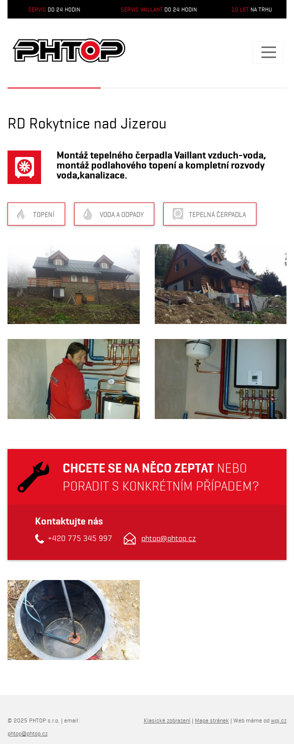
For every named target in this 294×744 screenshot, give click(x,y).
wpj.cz (278, 720)
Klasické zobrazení (167, 720)
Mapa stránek (212, 720)
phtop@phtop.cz (168, 538)
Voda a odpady (122, 214)
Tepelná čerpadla (217, 214)
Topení (44, 214)
